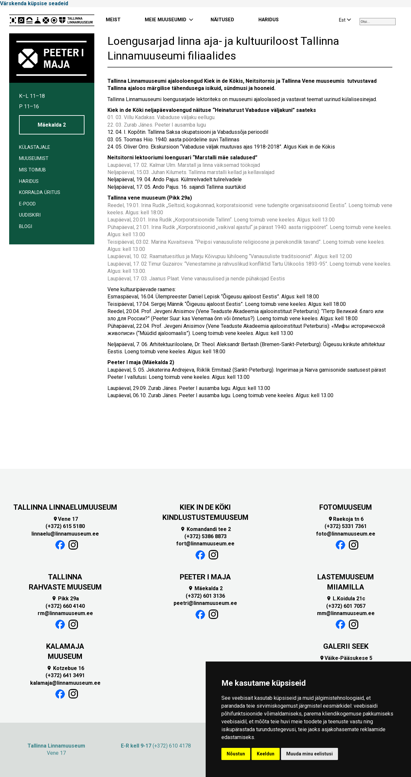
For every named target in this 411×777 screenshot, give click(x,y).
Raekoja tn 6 (346, 519)
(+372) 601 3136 (205, 596)
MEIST (113, 20)
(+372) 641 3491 (65, 675)
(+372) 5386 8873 (205, 536)
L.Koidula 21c (345, 598)
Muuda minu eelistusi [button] (309, 753)
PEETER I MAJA (205, 577)
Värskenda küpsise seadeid (34, 3)
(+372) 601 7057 (345, 606)
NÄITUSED (222, 20)
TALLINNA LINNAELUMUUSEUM (65, 507)
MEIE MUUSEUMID (165, 20)
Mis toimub (32, 170)
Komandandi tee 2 (205, 529)
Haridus (29, 181)
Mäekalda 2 (52, 125)
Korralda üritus (39, 192)
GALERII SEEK (345, 646)
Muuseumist (33, 158)
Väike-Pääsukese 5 (345, 658)
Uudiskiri (30, 215)
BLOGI (25, 226)
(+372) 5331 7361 (346, 526)
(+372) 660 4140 (65, 606)
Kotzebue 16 (65, 668)
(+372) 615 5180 (65, 526)
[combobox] (378, 21)
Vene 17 (65, 519)
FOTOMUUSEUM (345, 507)
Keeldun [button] (265, 753)
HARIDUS (268, 20)
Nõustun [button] (236, 753)
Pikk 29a (65, 598)
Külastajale (34, 147)
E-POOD (27, 204)
